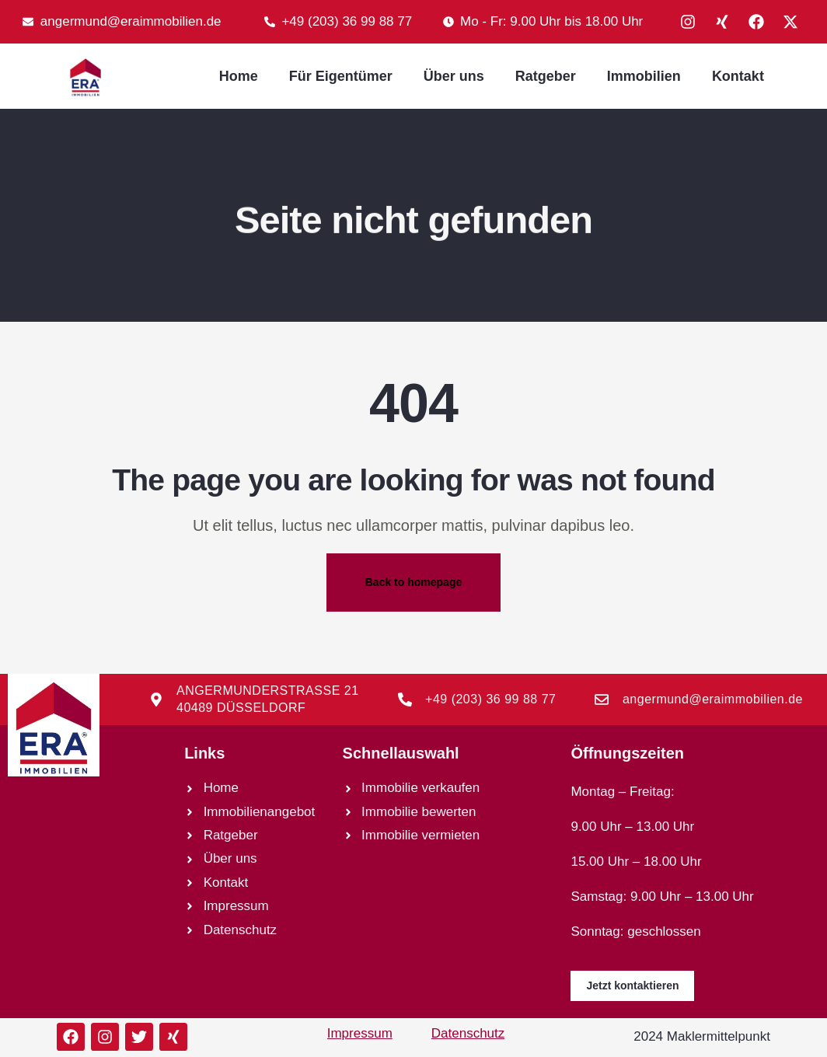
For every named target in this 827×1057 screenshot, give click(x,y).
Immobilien (644, 76)
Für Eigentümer (341, 76)
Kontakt (738, 76)
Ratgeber (545, 76)
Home (238, 76)
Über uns (454, 76)
